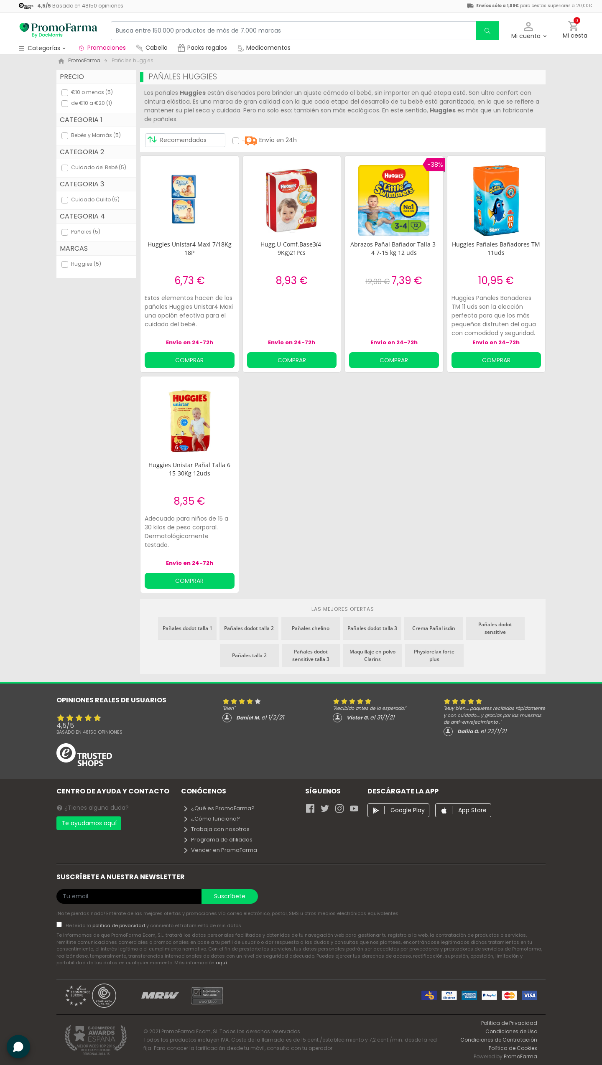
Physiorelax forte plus (434, 655)
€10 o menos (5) (92, 92)
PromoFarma (520, 1056)
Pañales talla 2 (249, 655)
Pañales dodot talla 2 (249, 628)
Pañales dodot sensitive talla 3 (310, 655)
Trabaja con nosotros (216, 829)
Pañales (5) (85, 231)
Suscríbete (229, 896)
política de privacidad (119, 925)
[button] (528, 30)
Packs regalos (202, 47)
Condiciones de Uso (511, 1031)
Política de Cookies (513, 1048)
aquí (221, 962)
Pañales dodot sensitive (495, 628)
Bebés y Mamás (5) (96, 135)
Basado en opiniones (89, 732)
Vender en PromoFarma (220, 850)
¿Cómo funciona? (211, 819)
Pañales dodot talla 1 (187, 628)
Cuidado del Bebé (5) (98, 167)
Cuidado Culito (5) (95, 199)
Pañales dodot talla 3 (372, 628)
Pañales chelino (310, 628)
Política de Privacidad (509, 1023)
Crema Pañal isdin (433, 628)
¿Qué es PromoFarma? (219, 808)
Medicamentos (264, 47)
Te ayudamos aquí (89, 823)
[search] (487, 30)
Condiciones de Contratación (498, 1039)
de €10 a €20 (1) (91, 103)
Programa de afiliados (218, 840)
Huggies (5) (86, 263)
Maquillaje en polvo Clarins (372, 655)
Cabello (152, 47)
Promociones (102, 47)
